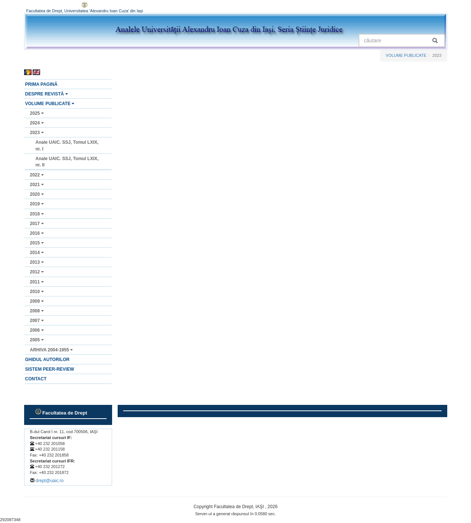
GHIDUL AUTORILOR (47, 359)
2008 (37, 311)
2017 (37, 223)
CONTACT (36, 378)
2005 (37, 339)
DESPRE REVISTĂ (46, 94)
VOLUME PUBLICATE (406, 55)
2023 (37, 132)
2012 (37, 272)
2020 (37, 194)
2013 (37, 262)
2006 (37, 330)
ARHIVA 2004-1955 (51, 350)
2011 (37, 282)
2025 (37, 113)
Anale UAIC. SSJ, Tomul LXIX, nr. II (67, 162)
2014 (37, 252)
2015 (37, 243)
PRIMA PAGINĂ (41, 84)
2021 (37, 184)
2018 (37, 214)
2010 (37, 291)
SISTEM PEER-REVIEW (49, 369)
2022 (37, 175)
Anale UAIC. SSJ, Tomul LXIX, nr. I (67, 145)
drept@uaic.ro (50, 480)
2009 (37, 301)
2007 (37, 320)
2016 (37, 233)
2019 (37, 204)
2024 (37, 123)
